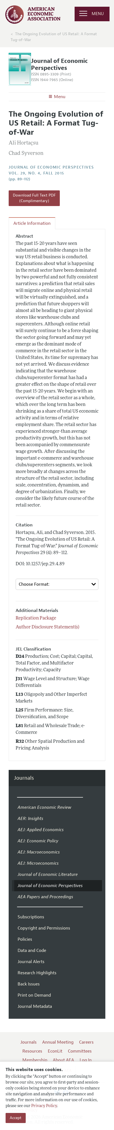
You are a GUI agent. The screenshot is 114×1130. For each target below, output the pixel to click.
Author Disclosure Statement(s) (47, 627)
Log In (86, 1060)
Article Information (32, 223)
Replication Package (36, 618)
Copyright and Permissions (44, 928)
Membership (34, 1060)
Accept (16, 1117)
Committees (80, 1051)
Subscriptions (31, 917)
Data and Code (32, 950)
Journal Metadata (35, 1006)
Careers (86, 1042)
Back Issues (29, 984)
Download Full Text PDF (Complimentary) (34, 198)
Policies (25, 939)
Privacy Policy (44, 1106)
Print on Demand (34, 995)
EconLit (55, 1051)
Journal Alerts (31, 961)
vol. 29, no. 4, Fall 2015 (36, 173)
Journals (24, 778)
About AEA (63, 1060)
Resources (32, 1051)
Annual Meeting (57, 1042)
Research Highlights (37, 973)
